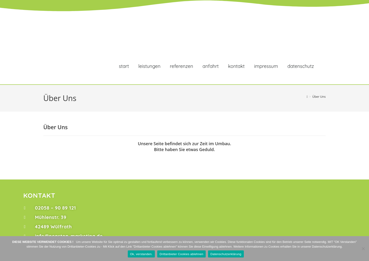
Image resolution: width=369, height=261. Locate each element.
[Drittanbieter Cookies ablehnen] (363, 248)
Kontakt (236, 66)
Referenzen (181, 66)
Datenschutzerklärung (225, 254)
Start (124, 66)
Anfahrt (211, 66)
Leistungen (149, 66)
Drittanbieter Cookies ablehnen (181, 254)
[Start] (307, 96)
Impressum (266, 66)
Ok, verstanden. (141, 254)
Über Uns (319, 96)
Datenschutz (300, 66)
